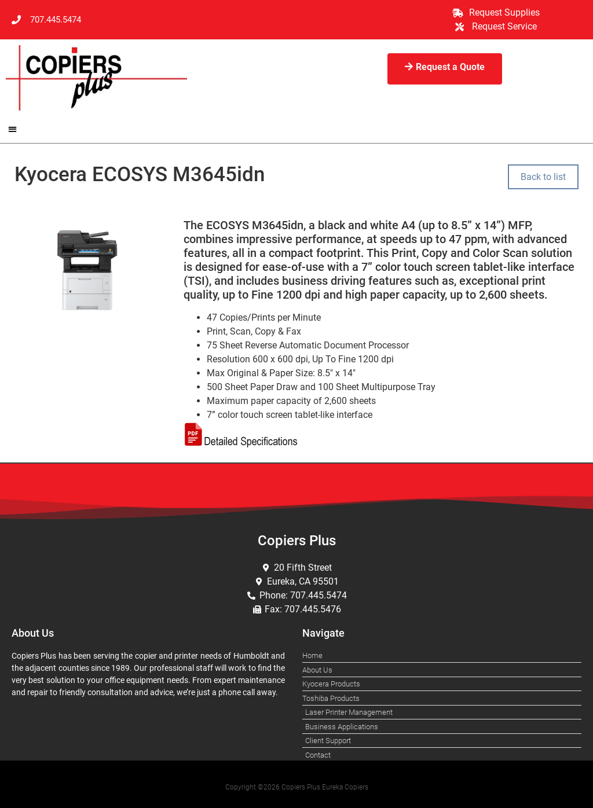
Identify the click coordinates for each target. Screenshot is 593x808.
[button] (12, 128)
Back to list (543, 176)
